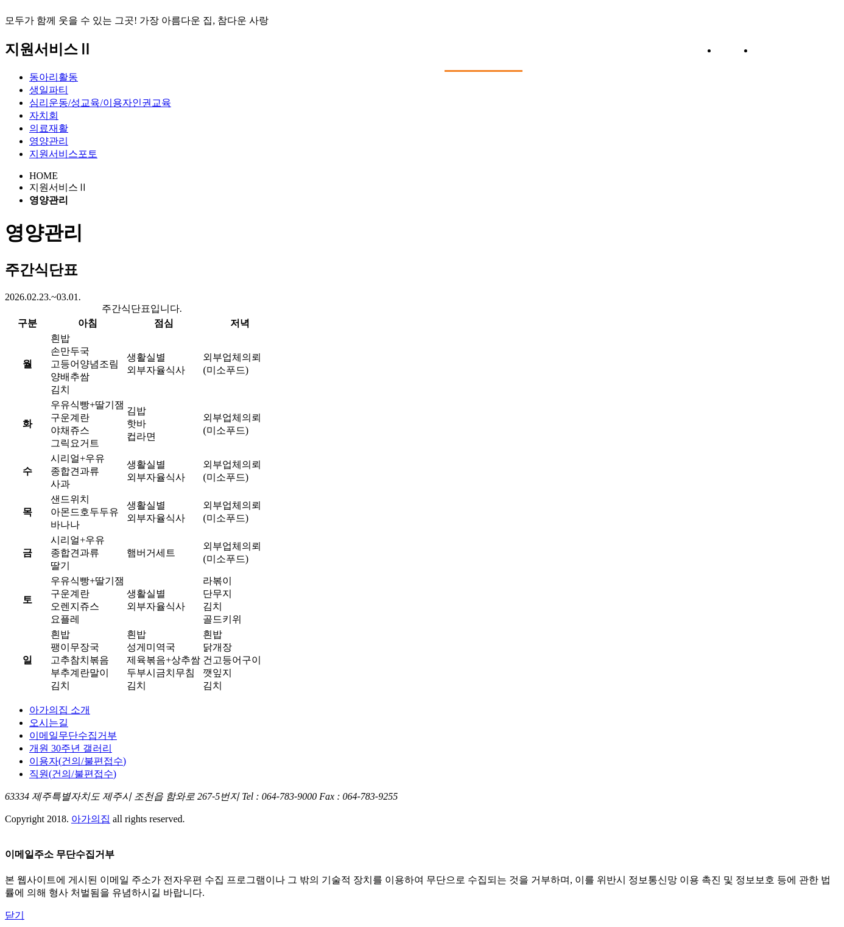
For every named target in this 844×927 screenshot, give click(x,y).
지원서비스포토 (63, 154)
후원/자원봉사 (580, 43)
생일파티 (48, 90)
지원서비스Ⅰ (388, 43)
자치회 (43, 115)
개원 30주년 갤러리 (70, 748)
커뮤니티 (667, 43)
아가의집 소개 (59, 710)
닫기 (14, 915)
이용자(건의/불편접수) (77, 761)
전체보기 (779, 53)
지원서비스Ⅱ (483, 44)
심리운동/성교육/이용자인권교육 (100, 102)
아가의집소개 (292, 43)
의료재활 (48, 128)
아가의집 (121, 56)
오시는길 (48, 722)
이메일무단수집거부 (73, 735)
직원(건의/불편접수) (72, 774)
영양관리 (48, 141)
